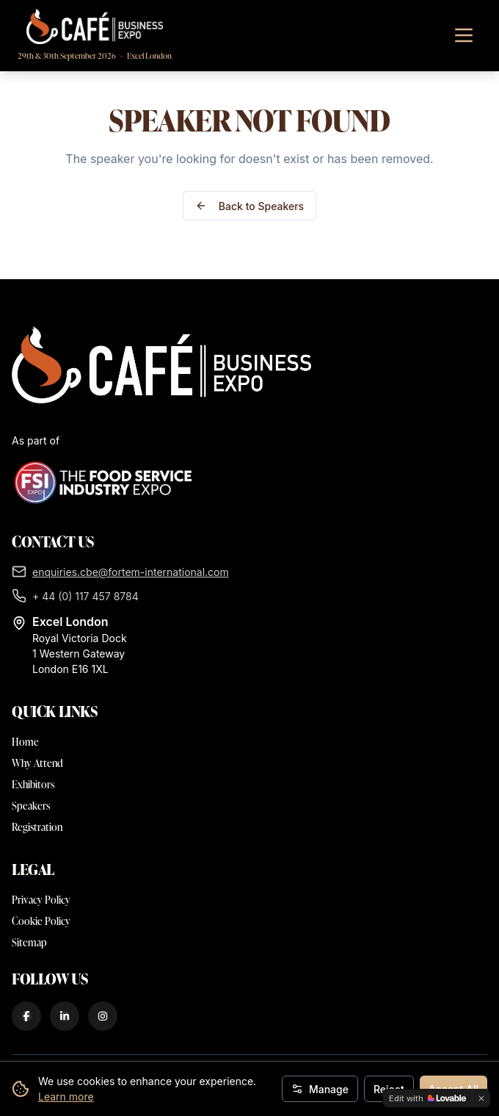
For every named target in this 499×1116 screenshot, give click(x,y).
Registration (37, 827)
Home (25, 742)
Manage (320, 1089)
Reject (389, 1089)
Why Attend (37, 763)
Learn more (66, 1096)
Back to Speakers (249, 206)
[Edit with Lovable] (427, 1098)
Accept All (453, 1089)
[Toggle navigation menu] (463, 35)
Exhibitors (33, 784)
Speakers (31, 806)
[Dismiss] (481, 1098)
